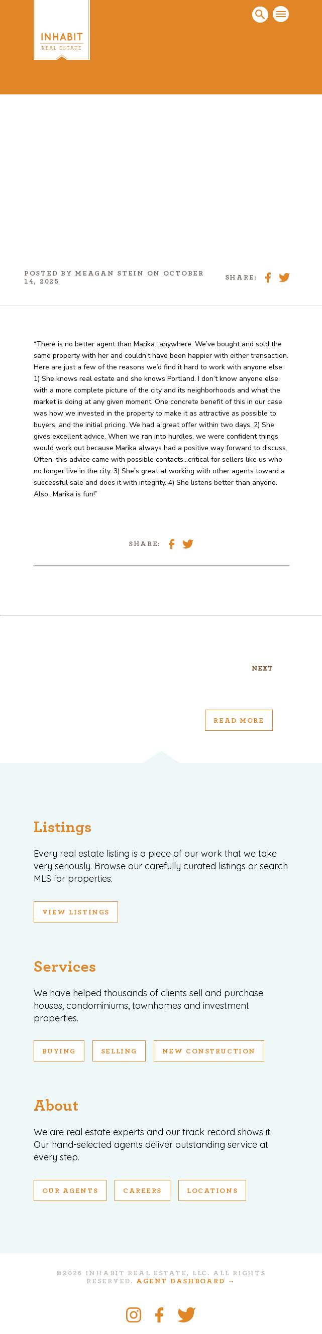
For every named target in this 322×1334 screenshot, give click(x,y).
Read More (238, 720)
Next (262, 668)
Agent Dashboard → (185, 1281)
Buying (59, 1051)
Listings (62, 827)
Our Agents (70, 1190)
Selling (119, 1051)
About (56, 1106)
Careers (142, 1190)
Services (65, 967)
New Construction (209, 1051)
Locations (212, 1190)
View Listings (76, 912)
